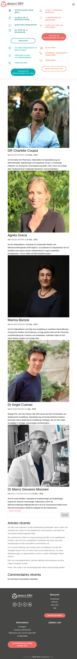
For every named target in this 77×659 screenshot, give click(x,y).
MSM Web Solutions (40, 657)
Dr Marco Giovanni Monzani (28, 489)
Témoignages (21, 63)
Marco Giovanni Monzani (21, 494)
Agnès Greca (17, 235)
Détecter (55, 602)
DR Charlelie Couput (23, 150)
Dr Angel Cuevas (20, 405)
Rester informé (55, 615)
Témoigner (50, 60)
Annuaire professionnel (22, 630)
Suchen (65, 515)
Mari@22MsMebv (18, 155)
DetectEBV (50, 48)
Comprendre (54, 599)
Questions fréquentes (26, 25)
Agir (54, 608)
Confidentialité (22, 636)
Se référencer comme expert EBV (22, 644)
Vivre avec (54, 605)
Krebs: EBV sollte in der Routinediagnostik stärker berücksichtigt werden (36, 567)
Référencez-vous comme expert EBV (22, 633)
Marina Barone (18, 320)
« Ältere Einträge (14, 511)
